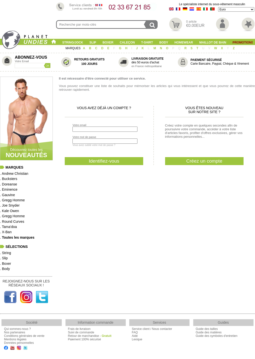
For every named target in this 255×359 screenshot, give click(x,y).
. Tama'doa (8, 227)
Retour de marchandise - (90, 336)
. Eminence (8, 189)
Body (163, 42)
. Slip (4, 258)
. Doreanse (8, 184)
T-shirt (147, 42)
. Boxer (5, 264)
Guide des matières (209, 332)
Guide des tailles (207, 329)
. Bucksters (8, 179)
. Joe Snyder (10, 205)
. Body (5, 269)
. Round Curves (12, 222)
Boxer (108, 42)
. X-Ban (6, 232)
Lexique (137, 339)
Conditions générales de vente (24, 336)
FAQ (135, 332)
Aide (135, 336)
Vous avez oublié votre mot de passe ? (93, 145)
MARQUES (73, 48)
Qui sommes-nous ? (17, 329)
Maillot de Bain (212, 42)
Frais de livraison (79, 329)
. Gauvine (7, 195)
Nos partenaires (14, 332)
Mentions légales (15, 339)
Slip (92, 42)
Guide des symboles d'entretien (217, 336)
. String (5, 253)
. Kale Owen (9, 211)
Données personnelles (19, 343)
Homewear (184, 42)
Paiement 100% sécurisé (84, 339)
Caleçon (127, 42)
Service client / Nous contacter (152, 329)
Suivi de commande (81, 332)
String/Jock (72, 42)
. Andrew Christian (14, 174)
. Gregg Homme (12, 200)
